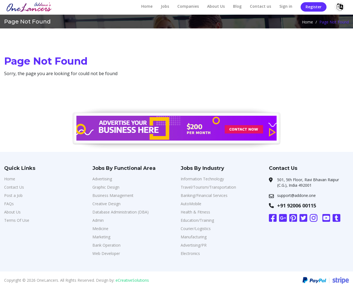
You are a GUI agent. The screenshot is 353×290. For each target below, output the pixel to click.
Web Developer (106, 253)
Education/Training (197, 220)
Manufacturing (194, 236)
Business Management (112, 195)
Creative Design (106, 203)
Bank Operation (106, 245)
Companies (188, 6)
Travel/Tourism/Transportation (208, 187)
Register (314, 6)
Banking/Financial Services (204, 195)
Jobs (165, 6)
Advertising (102, 178)
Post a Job (13, 195)
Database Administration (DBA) (120, 212)
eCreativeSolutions (132, 280)
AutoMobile (191, 203)
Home (147, 6)
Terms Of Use (16, 220)
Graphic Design (105, 187)
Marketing (101, 236)
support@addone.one (296, 195)
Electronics (190, 253)
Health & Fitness (195, 212)
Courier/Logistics (196, 228)
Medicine (100, 228)
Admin (98, 220)
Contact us (260, 6)
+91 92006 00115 (296, 205)
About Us (216, 6)
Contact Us (14, 187)
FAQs (9, 203)
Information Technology (202, 178)
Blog (237, 6)
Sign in (285, 6)
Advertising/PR (194, 245)
